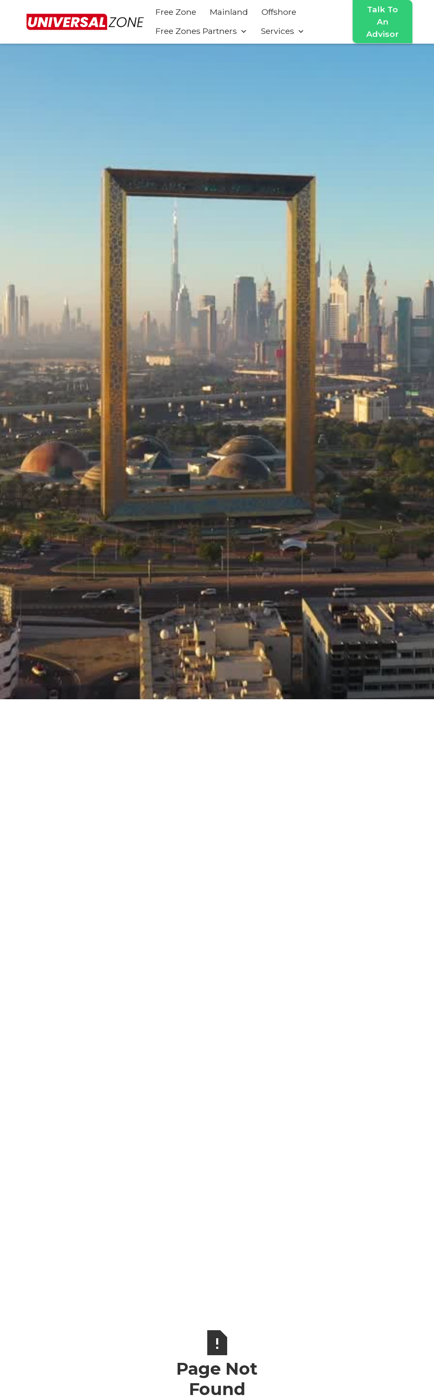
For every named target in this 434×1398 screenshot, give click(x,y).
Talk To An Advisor (382, 21)
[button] (201, 31)
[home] (85, 22)
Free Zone (176, 12)
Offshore (279, 12)
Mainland (229, 12)
